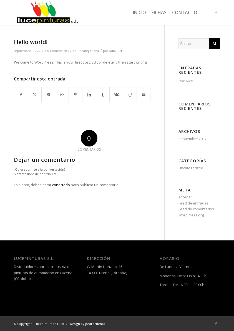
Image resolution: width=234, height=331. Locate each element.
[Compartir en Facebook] (21, 94)
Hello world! (186, 80)
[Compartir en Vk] (116, 94)
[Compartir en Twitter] (34, 94)
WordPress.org (191, 215)
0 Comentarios (58, 51)
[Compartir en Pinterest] (75, 94)
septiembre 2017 (192, 138)
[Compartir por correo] (143, 94)
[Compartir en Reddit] (130, 94)
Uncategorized (88, 51)
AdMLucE (116, 51)
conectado (61, 184)
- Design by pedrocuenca (86, 324)
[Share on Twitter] (48, 94)
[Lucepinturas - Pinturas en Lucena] (47, 12)
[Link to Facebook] (216, 12)
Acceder (185, 196)
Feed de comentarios (196, 208)
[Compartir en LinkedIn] (89, 94)
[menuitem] (139, 12)
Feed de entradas (193, 203)
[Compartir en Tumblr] (102, 94)
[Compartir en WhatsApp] (62, 94)
